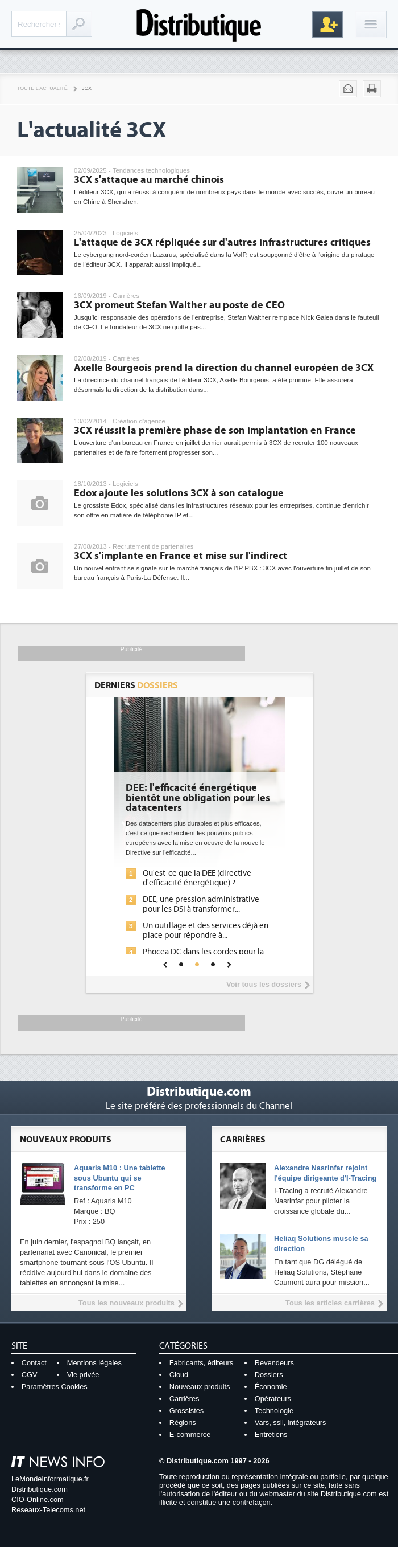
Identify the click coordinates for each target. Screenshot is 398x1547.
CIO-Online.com (37, 1499)
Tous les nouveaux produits (126, 1303)
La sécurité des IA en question (126, 899)
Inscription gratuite (327, 24)
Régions (182, 1422)
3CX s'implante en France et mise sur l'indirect (180, 556)
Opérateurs (273, 1398)
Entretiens (271, 1434)
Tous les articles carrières (330, 1303)
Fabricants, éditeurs (201, 1362)
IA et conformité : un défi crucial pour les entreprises (129, 938)
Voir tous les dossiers (263, 984)
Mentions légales (94, 1362)
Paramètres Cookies (55, 1386)
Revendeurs (274, 1362)
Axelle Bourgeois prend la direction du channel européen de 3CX (224, 368)
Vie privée (83, 1374)
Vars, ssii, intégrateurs (290, 1422)
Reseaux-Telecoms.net (48, 1509)
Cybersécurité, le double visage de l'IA (129, 793)
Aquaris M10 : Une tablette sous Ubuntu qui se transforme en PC (119, 1178)
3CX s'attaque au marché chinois (149, 180)
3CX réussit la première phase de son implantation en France (215, 430)
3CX (87, 88)
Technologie (274, 1410)
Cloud (178, 1374)
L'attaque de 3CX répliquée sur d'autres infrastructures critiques (222, 242)
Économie (271, 1386)
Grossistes (186, 1410)
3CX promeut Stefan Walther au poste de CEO (179, 305)
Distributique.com (39, 1489)
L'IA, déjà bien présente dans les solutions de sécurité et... (130, 878)
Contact (34, 1362)
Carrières (184, 1398)
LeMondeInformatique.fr (50, 1479)
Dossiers (269, 1374)
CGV (30, 1374)
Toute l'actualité (42, 88)
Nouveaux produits (199, 1386)
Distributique (199, 24)
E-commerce (190, 1434)
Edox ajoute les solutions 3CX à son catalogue (179, 493)
